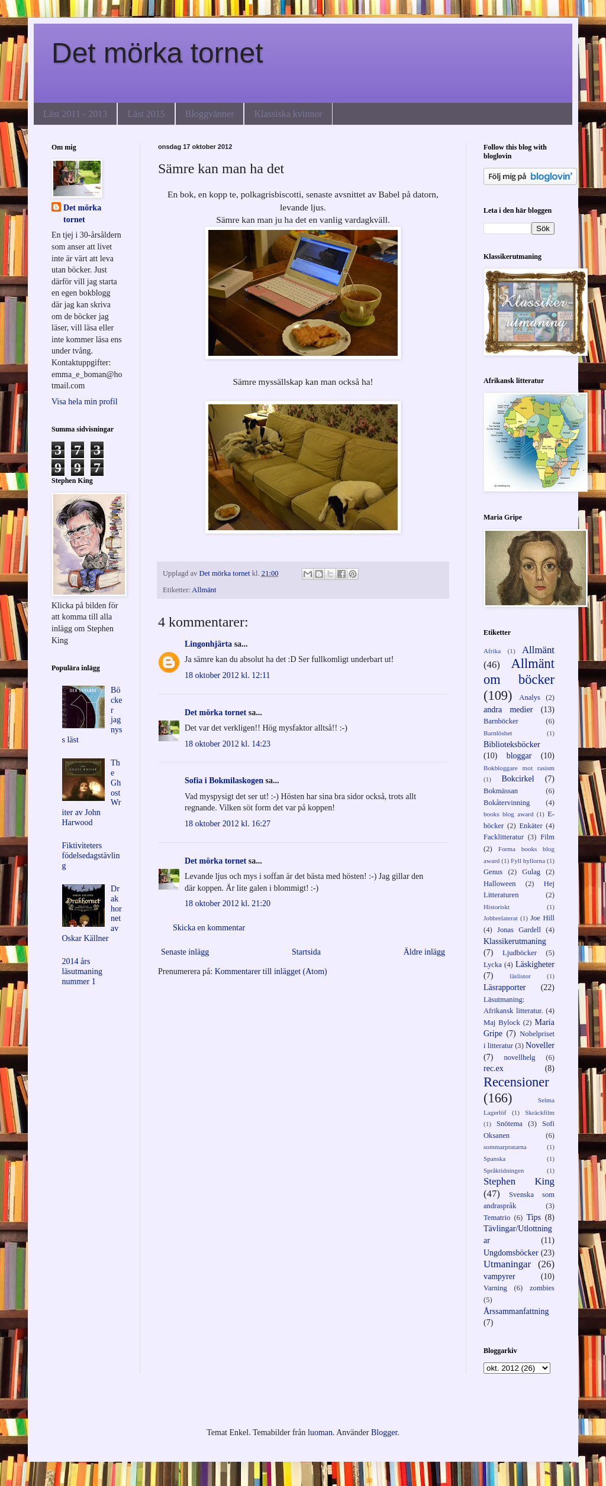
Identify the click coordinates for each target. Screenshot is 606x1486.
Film (547, 837)
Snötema (510, 1124)
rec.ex (493, 1068)
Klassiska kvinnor (288, 114)
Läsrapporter (504, 987)
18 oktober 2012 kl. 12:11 (227, 675)
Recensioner (516, 1082)
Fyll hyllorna (528, 860)
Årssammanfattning (516, 1311)
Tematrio (496, 1218)
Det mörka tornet (157, 53)
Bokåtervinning (506, 803)
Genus (492, 872)
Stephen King (519, 1181)
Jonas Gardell (519, 930)
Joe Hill (542, 918)
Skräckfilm (540, 1112)
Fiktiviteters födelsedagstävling (91, 855)
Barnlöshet (497, 732)
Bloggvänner (209, 114)
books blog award (508, 813)
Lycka (492, 965)
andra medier (508, 709)
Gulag (531, 872)
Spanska (494, 1158)
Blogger (384, 1432)
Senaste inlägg (185, 952)
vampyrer (499, 1276)
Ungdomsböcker (511, 1252)
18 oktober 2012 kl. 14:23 (227, 743)
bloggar (519, 755)
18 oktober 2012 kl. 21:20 (227, 903)
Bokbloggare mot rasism (519, 767)
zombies (542, 1288)
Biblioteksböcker (511, 744)
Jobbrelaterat (500, 918)
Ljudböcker (519, 953)
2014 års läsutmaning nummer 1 (82, 971)
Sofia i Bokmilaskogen (224, 780)
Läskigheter (535, 964)
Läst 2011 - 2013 (75, 114)
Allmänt (204, 590)
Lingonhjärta (208, 644)
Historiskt (496, 906)
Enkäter (530, 826)
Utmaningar (507, 1264)
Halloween (499, 884)
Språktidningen (503, 1170)
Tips (534, 1217)
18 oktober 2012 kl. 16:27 (227, 823)
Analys (529, 697)
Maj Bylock (501, 1022)
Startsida (306, 952)
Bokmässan (500, 791)
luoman (320, 1432)
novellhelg (519, 1057)
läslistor (520, 975)
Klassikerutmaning (514, 941)
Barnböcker (500, 721)
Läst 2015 (146, 114)
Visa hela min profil (84, 401)
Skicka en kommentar (209, 927)
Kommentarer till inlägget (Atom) (271, 971)
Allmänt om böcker (519, 671)
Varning (495, 1288)
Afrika (492, 650)
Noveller (540, 1045)
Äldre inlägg (424, 952)
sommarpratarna (505, 1146)
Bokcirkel (517, 778)
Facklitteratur (503, 837)
